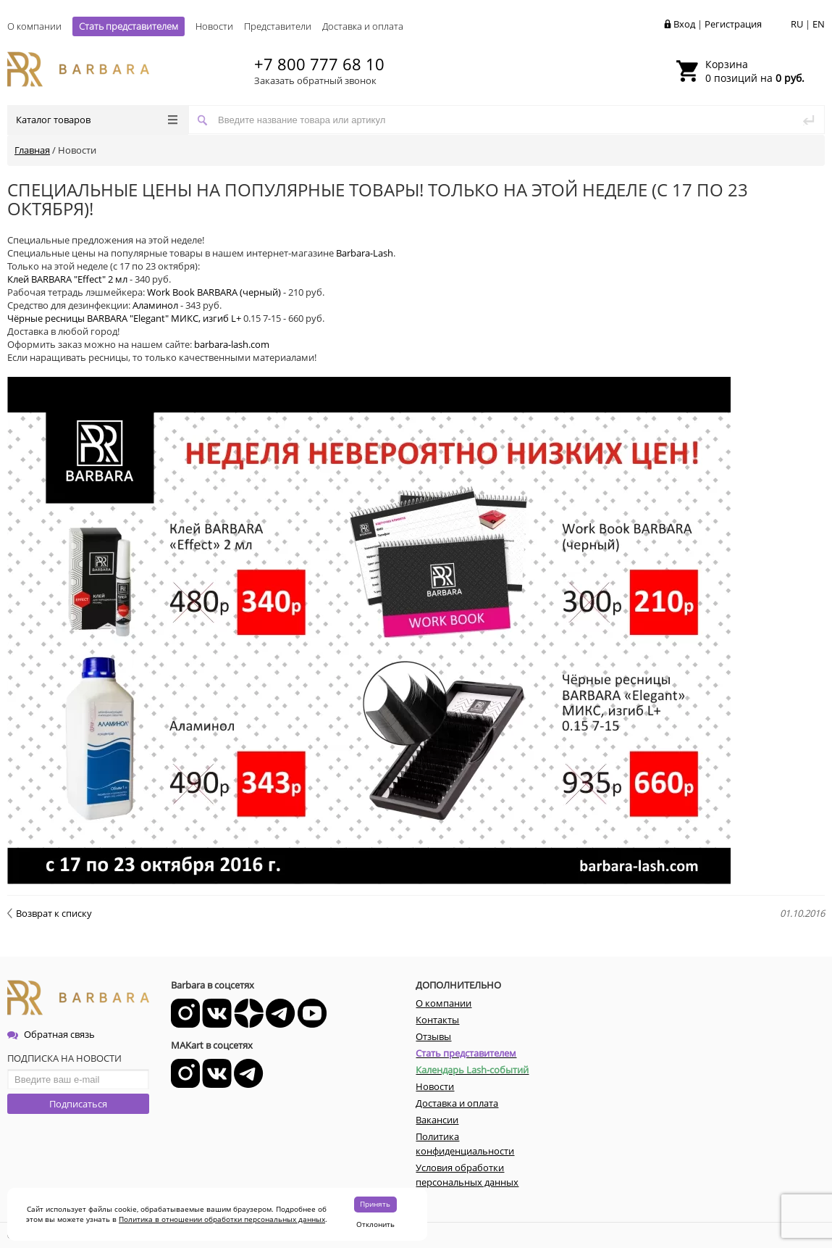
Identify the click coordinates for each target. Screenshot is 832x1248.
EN (818, 23)
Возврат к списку (49, 913)
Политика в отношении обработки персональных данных (222, 1219)
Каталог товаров (96, 119)
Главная (32, 150)
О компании (34, 26)
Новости (214, 26)
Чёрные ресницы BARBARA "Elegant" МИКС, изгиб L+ (124, 318)
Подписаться (78, 1103)
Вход (684, 23)
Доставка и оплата (362, 26)
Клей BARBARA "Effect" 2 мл (67, 279)
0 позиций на (754, 71)
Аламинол (155, 305)
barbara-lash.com (231, 344)
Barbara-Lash (364, 252)
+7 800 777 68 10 (319, 64)
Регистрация (733, 23)
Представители (277, 26)
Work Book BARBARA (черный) (214, 292)
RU (797, 23)
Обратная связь (51, 1034)
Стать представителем (128, 26)
